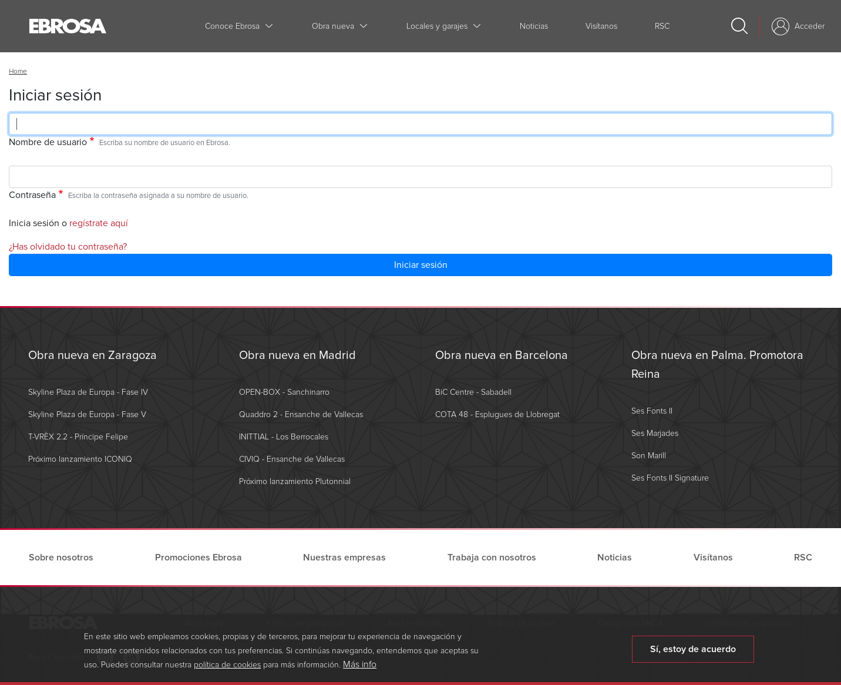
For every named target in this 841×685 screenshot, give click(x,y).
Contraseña (32, 195)
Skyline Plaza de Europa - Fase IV (88, 392)
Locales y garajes (436, 26)
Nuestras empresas (344, 557)
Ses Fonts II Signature (670, 478)
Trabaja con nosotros (492, 557)
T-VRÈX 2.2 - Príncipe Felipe (78, 437)
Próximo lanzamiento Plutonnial (295, 481)
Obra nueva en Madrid (297, 355)
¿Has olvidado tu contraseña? (68, 247)
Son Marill (648, 456)
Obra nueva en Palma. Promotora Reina (717, 364)
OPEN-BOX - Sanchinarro (284, 392)
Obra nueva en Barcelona (501, 355)
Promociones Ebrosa (198, 557)
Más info (359, 668)
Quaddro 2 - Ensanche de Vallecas (301, 414)
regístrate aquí (98, 223)
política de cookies (227, 669)
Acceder (810, 26)
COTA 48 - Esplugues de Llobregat (497, 414)
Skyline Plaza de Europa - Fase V (87, 414)
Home (18, 71)
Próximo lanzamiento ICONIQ (80, 459)
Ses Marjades (654, 433)
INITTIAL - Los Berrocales (283, 437)
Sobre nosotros (61, 557)
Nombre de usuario (48, 142)
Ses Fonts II (651, 411)
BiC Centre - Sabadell (473, 392)
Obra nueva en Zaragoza (92, 355)
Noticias (534, 26)
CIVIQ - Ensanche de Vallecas (292, 459)
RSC (662, 26)
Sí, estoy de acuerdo (693, 653)
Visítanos (601, 26)
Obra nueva (333, 26)
